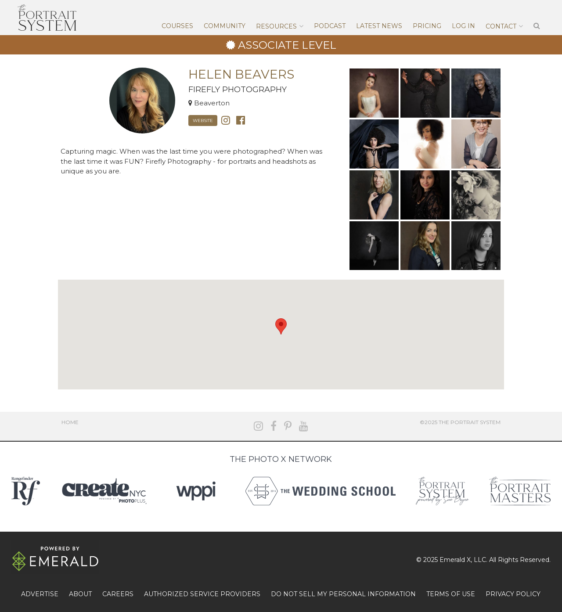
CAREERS (117, 594)
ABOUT (80, 594)
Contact (501, 26)
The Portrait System (47, 17)
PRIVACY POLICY (513, 594)
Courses (177, 26)
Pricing (427, 26)
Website (203, 120)
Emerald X (455, 560)
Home (70, 422)
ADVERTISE (39, 594)
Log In (463, 26)
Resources (276, 26)
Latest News (379, 26)
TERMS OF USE (450, 594)
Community (224, 26)
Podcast (330, 26)
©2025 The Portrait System (460, 422)
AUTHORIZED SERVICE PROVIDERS (202, 594)
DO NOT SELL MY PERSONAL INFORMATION (343, 594)
